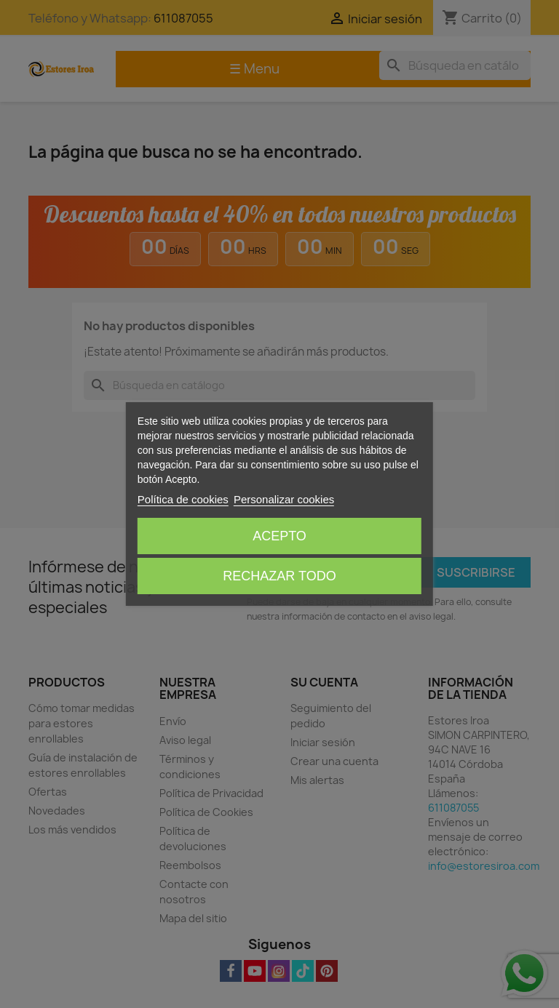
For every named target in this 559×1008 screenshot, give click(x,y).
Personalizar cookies (284, 499)
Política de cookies (183, 499)
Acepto (279, 536)
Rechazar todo (279, 576)
